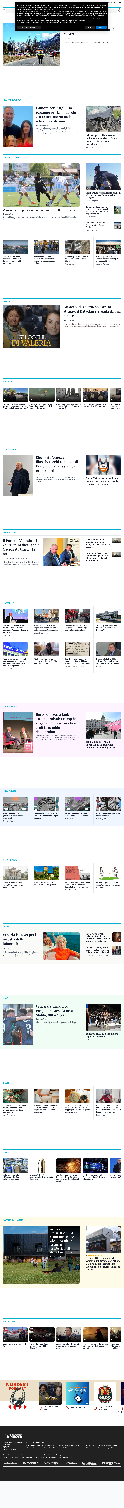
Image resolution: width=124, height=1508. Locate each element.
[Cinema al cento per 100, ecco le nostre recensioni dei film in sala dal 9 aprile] (98, 949)
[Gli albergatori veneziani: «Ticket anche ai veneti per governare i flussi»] (108, 247)
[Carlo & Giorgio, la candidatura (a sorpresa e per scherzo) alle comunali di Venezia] (103, 481)
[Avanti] (119, 413)
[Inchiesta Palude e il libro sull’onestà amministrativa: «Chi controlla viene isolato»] (108, 649)
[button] (62, 1436)
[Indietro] (5, 413)
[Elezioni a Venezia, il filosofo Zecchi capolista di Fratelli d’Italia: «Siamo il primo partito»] (18, 475)
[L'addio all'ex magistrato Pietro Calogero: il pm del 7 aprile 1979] (95, 395)
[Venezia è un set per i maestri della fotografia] (61, 946)
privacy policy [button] (91, 5)
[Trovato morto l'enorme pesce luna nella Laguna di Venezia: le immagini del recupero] (42, 395)
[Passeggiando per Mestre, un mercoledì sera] (108, 804)
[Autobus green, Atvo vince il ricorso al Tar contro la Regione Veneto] (108, 616)
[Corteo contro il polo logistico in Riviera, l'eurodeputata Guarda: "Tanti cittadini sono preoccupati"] (15, 395)
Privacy (6, 1474)
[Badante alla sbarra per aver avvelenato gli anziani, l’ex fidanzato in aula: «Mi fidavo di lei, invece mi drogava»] (108, 1096)
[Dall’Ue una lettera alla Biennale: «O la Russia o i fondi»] (99, 225)
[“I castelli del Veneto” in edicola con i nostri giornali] (46, 873)
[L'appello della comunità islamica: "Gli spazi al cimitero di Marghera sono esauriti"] (68, 395)
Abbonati (114, 2)
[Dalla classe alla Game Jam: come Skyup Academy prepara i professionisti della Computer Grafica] (63, 1244)
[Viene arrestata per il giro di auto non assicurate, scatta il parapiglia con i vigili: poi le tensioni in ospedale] (15, 649)
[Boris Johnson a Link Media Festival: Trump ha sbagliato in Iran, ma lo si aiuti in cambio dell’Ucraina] (18, 732)
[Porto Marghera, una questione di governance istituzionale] (15, 804)
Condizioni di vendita (12, 1470)
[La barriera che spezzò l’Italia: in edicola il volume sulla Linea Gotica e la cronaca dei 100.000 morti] (77, 873)
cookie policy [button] (50, 9)
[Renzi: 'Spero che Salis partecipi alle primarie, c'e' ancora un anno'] (68, 1334)
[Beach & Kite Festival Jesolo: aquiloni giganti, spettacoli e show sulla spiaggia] (103, 176)
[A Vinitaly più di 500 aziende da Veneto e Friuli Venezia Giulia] (77, 247)
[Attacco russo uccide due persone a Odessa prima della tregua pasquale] (95, 1334)
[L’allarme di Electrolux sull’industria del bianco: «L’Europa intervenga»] (15, 1165)
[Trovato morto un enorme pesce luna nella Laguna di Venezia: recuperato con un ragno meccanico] (99, 210)
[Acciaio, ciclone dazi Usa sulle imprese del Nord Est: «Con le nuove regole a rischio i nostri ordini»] (68, 1165)
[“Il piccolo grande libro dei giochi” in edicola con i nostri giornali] (108, 873)
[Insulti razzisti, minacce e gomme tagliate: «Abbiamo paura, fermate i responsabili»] (77, 649)
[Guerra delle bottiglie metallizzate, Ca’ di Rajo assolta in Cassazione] (42, 1165)
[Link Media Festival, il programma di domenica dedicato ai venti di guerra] (103, 725)
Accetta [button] (101, 27)
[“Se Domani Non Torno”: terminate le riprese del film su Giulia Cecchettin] (46, 649)
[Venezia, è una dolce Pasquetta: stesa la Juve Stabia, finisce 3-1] (18, 1024)
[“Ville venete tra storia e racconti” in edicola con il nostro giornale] (15, 873)
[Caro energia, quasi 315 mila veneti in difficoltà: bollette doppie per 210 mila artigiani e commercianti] (77, 1096)
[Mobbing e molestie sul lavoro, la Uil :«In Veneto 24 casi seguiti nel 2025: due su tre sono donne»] (46, 1096)
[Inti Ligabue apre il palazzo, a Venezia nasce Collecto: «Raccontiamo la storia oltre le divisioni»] (98, 937)
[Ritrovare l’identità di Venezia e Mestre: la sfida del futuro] (77, 804)
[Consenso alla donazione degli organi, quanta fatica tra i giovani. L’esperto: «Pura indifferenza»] (15, 1096)
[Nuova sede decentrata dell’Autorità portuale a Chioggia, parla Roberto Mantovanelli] (98, 557)
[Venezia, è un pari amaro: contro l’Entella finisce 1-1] (41, 185)
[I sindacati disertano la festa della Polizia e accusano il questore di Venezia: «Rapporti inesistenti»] (15, 616)
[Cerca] (4, 10)
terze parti (47, 11)
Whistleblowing (10, 1477)
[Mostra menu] (4, 3)
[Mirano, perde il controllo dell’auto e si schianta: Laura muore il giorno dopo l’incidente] (103, 119)
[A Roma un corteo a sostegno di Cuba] (15, 1334)
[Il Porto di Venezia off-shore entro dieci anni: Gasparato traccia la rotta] (61, 552)
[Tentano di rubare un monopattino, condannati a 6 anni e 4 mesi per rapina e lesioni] (46, 247)
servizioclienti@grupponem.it (60, 1485)
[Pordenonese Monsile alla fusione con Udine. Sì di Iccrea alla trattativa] (95, 1165)
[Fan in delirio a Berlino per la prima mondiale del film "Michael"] (42, 1334)
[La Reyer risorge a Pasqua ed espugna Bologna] (103, 1017)
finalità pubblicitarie (28, 15)
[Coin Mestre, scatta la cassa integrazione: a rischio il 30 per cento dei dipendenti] (77, 616)
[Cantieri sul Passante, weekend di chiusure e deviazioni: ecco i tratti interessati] (15, 247)
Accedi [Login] (119, 2)
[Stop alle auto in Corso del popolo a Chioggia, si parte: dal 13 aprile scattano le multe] (46, 616)
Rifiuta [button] (90, 27)
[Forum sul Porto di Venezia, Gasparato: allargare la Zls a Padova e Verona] (98, 543)
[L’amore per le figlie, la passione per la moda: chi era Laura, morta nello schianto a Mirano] (18, 126)
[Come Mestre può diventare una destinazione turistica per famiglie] (46, 804)
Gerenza (6, 1472)
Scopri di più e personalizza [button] (29, 27)
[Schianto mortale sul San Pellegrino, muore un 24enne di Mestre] (31, 44)
